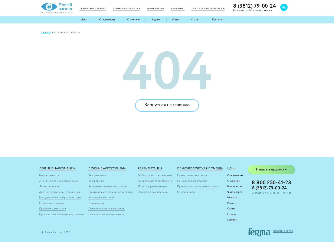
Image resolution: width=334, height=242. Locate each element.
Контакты (217, 20)
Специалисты (107, 20)
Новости (232, 197)
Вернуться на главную (167, 105)
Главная (45, 32)
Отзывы (195, 20)
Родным (156, 20)
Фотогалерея (234, 192)
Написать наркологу (271, 169)
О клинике (133, 20)
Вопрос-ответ (235, 186)
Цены (84, 20)
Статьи (176, 20)
